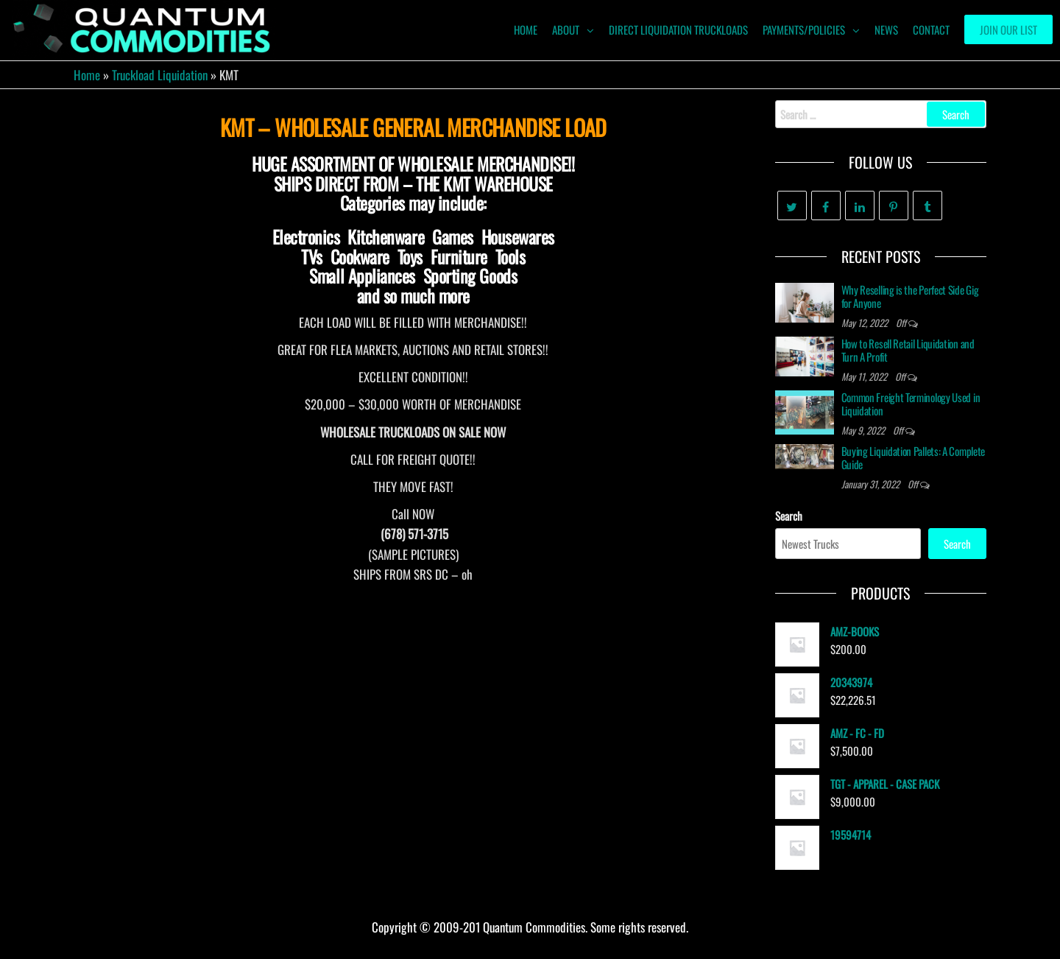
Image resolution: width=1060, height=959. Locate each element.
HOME (525, 29)
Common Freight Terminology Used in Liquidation (911, 403)
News (886, 29)
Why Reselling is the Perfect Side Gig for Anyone (910, 296)
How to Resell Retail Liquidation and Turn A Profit (908, 350)
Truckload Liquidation (160, 75)
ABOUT (565, 29)
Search (788, 515)
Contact (931, 29)
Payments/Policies (804, 29)
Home (87, 75)
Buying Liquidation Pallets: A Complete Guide (913, 457)
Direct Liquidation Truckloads (678, 29)
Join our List (1008, 29)
